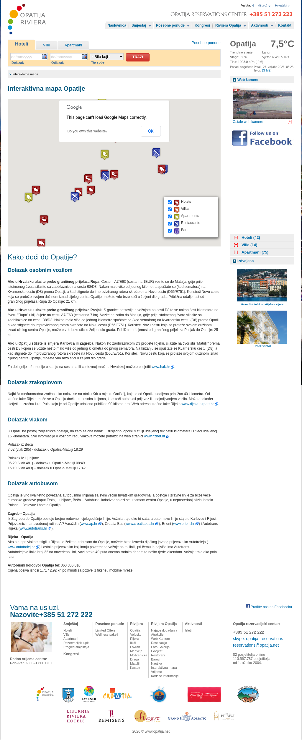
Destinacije (159, 643)
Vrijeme (156, 672)
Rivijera (136, 624)
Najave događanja (164, 630)
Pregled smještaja (76, 647)
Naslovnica (117, 25)
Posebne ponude (170, 25)
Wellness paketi (106, 634)
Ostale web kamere (248, 122)
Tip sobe (97, 62)
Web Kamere (160, 638)
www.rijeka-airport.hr (197, 404)
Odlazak (57, 62)
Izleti (188, 630)
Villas (185, 209)
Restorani (158, 655)
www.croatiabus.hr (139, 524)
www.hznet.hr (154, 436)
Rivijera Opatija (228, 25)
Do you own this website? (88, 131)
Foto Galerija (160, 647)
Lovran (135, 647)
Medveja (136, 651)
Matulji (134, 663)
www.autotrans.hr (33, 528)
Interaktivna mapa (164, 667)
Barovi (155, 659)
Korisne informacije (165, 676)
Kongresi (202, 25)
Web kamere (247, 80)
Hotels (186, 201)
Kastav (135, 667)
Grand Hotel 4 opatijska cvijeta (262, 304)
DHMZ (266, 70)
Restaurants (190, 223)
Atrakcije (157, 634)
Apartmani (73, 45)
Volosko (136, 634)
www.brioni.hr (183, 524)
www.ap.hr (89, 524)
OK (150, 131)
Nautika (156, 663)
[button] (105, 176)
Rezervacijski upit (76, 643)
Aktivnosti (259, 25)
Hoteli (21, 43)
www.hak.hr (161, 367)
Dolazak (18, 62)
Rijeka (134, 638)
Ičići (133, 643)
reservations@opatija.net (256, 645)
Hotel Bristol (262, 346)
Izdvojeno (245, 261)
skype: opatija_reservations (258, 638)
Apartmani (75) (250, 252)
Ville (46, 45)
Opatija (135, 630)
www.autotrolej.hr (21, 547)
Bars (184, 230)
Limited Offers (105, 630)
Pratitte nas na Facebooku (271, 607)
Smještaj (139, 25)
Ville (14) (244, 245)
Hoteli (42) (246, 237)
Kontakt (284, 25)
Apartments (190, 216)
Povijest (157, 651)
